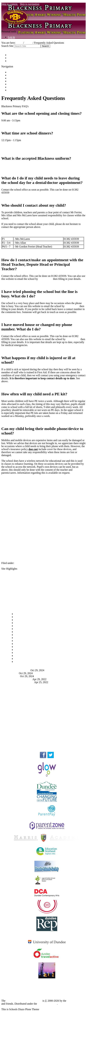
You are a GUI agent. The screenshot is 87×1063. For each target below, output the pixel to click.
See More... (14, 742)
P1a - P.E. (13, 673)
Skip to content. (9, 4)
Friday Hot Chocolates (20, 679)
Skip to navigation (29, 4)
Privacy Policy (15, 736)
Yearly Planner (16, 585)
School (28, 42)
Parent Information (25, 563)
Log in (11, 37)
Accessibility (15, 57)
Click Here (7, 165)
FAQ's (11, 602)
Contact (12, 60)
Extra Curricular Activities (22, 591)
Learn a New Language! (21, 682)
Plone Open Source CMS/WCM (24, 1000)
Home (19, 42)
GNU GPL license (47, 1003)
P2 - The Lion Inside (19, 670)
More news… (15, 685)
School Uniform (16, 580)
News (11, 78)
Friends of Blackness (19, 84)
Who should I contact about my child (27, 722)
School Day (14, 574)
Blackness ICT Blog (46, 983)
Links (11, 90)
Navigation (7, 608)
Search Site (7, 45)
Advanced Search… (11, 49)
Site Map (13, 54)
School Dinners (16, 702)
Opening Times (16, 696)
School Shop (14, 81)
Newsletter (14, 676)
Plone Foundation (76, 1000)
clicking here (45, 278)
